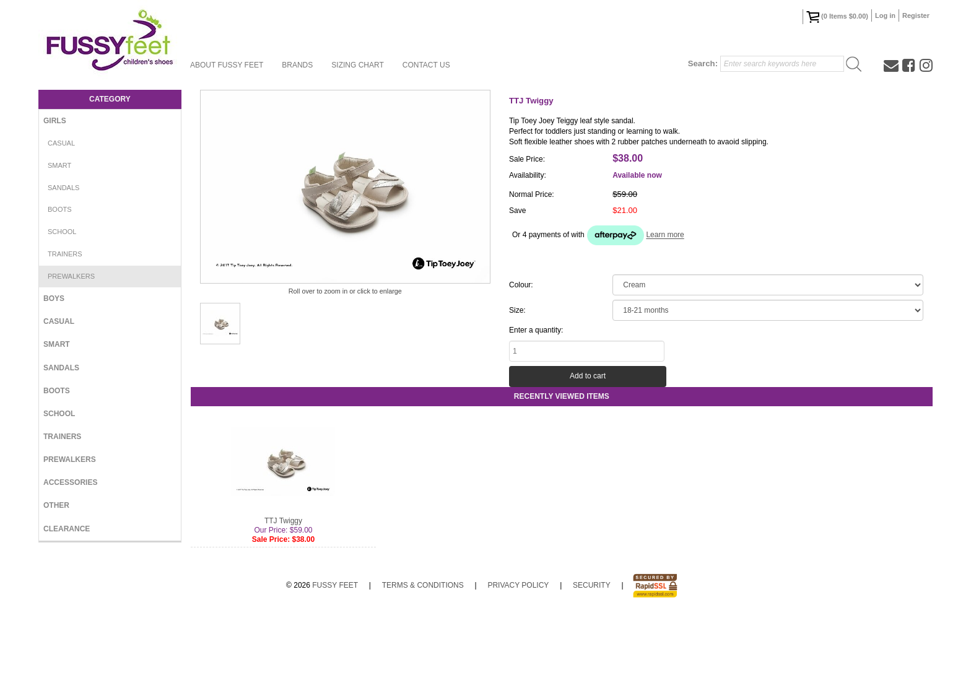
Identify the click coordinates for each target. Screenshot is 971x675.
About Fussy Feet (226, 65)
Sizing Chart (357, 65)
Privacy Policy (518, 645)
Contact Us (426, 65)
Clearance (66, 529)
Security (592, 645)
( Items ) (837, 16)
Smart (59, 165)
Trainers (65, 254)
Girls (54, 120)
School (62, 231)
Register (916, 15)
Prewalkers (71, 276)
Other (56, 505)
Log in (885, 15)
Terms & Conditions (423, 645)
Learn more (665, 235)
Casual (61, 143)
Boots (60, 209)
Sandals (63, 187)
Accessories (70, 482)
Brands (297, 65)
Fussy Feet (335, 645)
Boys (53, 298)
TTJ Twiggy (283, 581)
